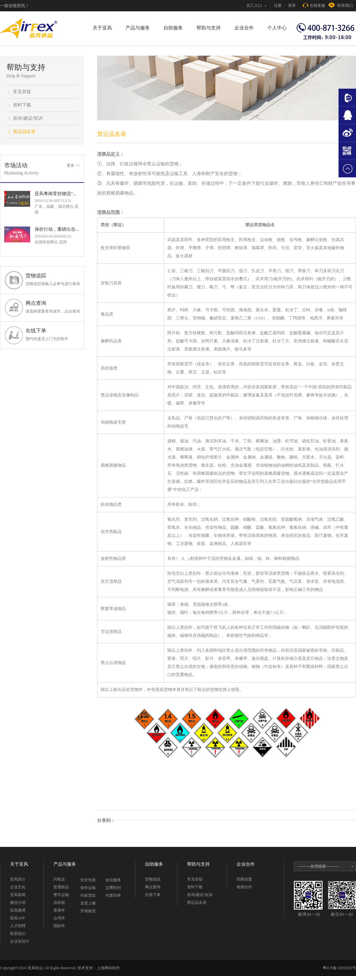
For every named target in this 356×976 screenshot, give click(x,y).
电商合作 (244, 887)
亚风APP (17, 918)
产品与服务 (138, 27)
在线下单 (53, 335)
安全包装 (88, 880)
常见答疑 (22, 91)
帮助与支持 (208, 27)
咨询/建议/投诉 (28, 118)
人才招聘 (18, 926)
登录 (292, 5)
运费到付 (113, 887)
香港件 (59, 910)
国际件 (59, 926)
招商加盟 (244, 879)
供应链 (59, 902)
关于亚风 (102, 27)
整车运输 (61, 895)
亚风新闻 (18, 895)
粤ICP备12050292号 (339, 968)
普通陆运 (61, 887)
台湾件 (59, 918)
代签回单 (113, 895)
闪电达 (59, 879)
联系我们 (340, 5)
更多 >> (73, 165)
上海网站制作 (108, 968)
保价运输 (88, 887)
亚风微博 (18, 910)
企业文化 (18, 887)
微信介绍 (18, 902)
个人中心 (277, 27)
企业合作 (244, 27)
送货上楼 (88, 903)
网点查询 (53, 307)
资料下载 (22, 105)
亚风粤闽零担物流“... (55, 193)
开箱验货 (88, 911)
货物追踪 (53, 280)
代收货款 (88, 895)
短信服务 (113, 880)
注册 (278, 5)
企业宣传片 (19, 941)
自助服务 (173, 27)
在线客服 (313, 5)
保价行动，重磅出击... (57, 229)
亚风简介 (18, 879)
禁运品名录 (24, 131)
